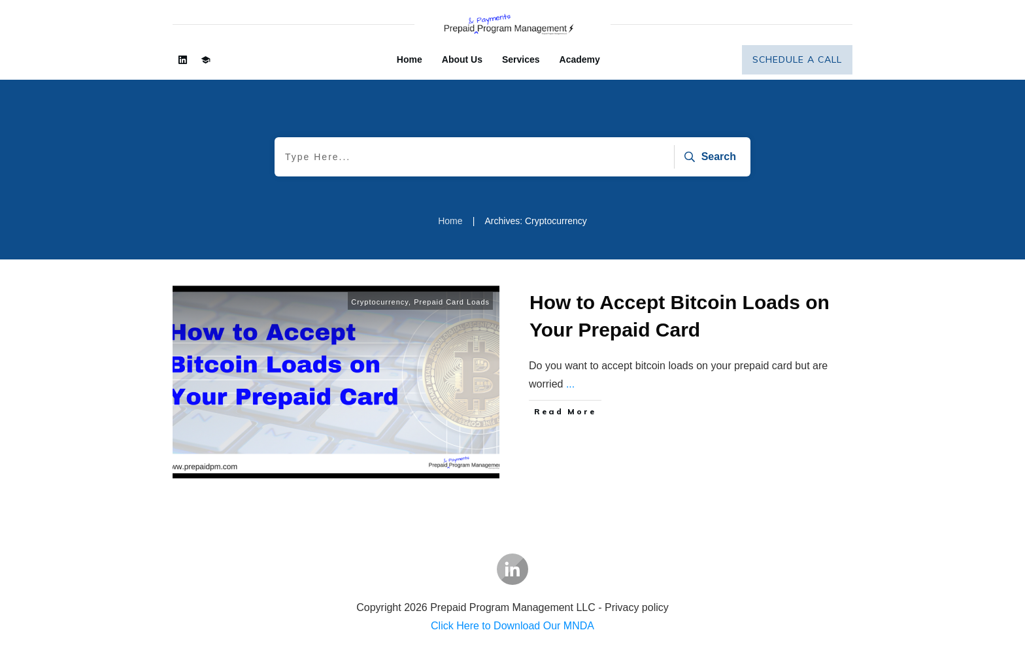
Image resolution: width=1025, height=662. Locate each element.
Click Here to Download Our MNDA (512, 625)
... (570, 383)
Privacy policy (637, 607)
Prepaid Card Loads (452, 302)
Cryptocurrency (380, 302)
